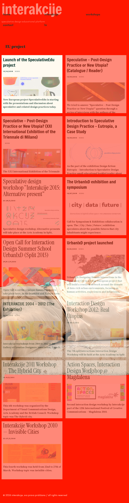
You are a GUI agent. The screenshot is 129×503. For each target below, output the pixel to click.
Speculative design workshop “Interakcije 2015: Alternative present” (31, 187)
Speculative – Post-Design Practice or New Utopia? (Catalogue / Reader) (89, 65)
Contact (8, 25)
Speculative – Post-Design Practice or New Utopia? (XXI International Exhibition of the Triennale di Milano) (29, 129)
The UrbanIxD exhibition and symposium (91, 184)
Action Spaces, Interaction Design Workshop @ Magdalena (93, 370)
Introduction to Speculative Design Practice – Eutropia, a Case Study (92, 126)
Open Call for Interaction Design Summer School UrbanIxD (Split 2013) (28, 248)
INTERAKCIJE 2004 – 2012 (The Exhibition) (28, 306)
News (17, 71)
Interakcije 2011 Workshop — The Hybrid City (29, 367)
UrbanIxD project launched (90, 243)
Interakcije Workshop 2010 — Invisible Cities (30, 428)
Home (6, 14)
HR (45, 25)
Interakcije (51, 14)
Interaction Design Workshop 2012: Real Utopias (88, 309)
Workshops (93, 14)
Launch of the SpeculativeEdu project (28, 62)
